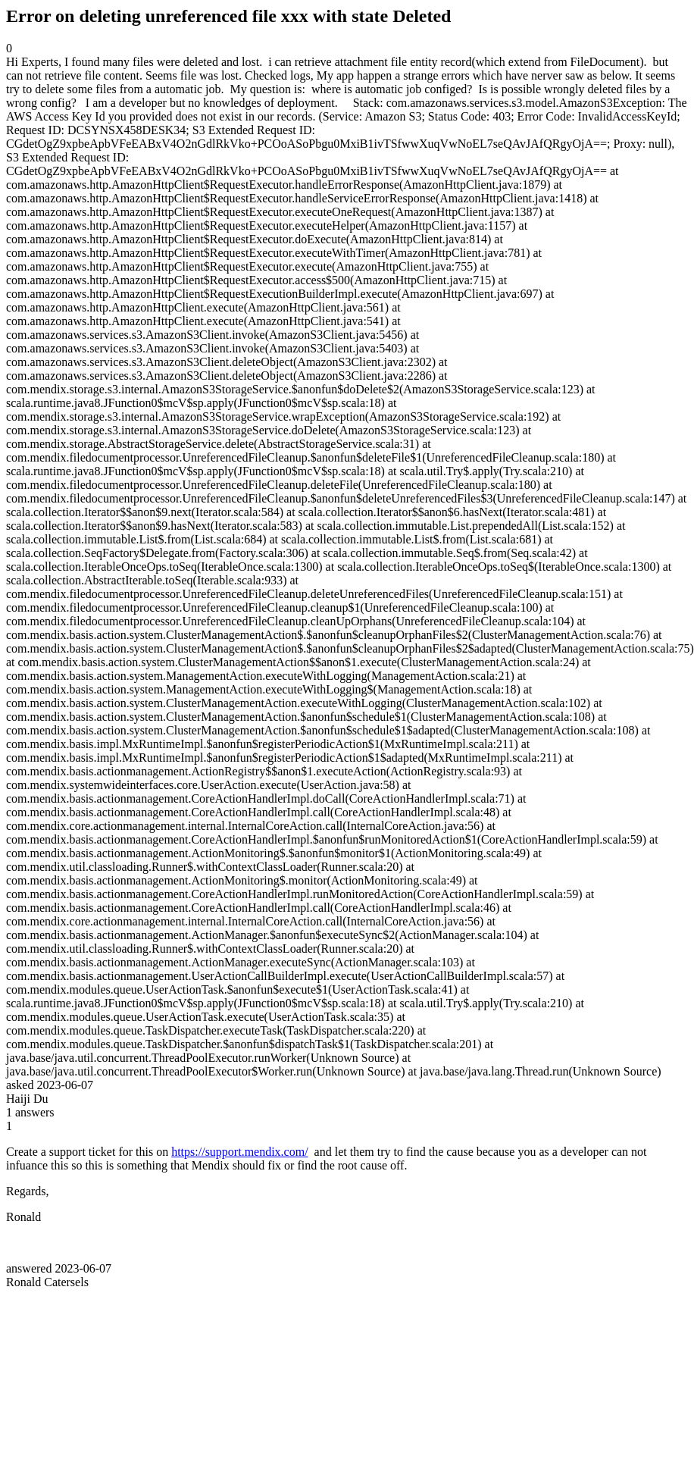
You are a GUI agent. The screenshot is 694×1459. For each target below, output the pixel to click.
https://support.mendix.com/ (239, 1151)
